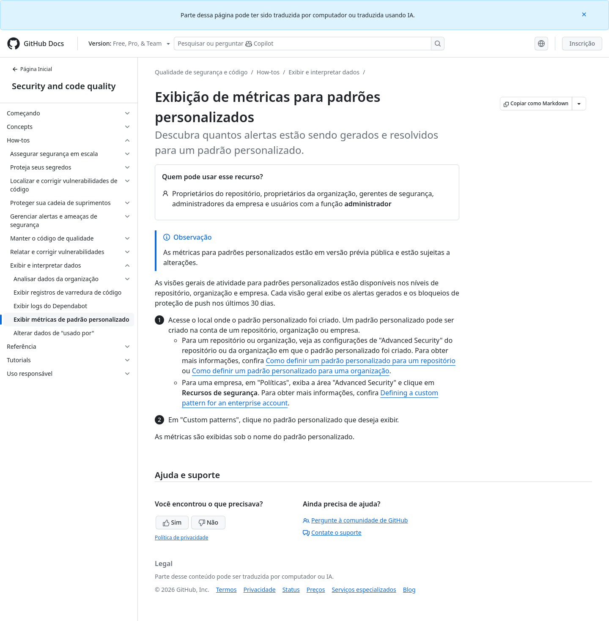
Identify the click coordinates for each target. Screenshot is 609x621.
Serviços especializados (364, 589)
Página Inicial (32, 69)
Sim (172, 522)
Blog (409, 589)
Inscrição (582, 43)
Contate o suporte (332, 532)
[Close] (585, 14)
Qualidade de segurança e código (201, 72)
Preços (316, 589)
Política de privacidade (181, 537)
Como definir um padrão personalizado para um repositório (360, 360)
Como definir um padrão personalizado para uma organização (291, 370)
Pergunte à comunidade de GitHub (355, 520)
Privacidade (260, 589)
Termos (226, 589)
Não (208, 522)
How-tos (268, 72)
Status (291, 589)
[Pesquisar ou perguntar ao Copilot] (309, 43)
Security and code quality (63, 86)
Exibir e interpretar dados (323, 72)
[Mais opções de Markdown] (579, 103)
